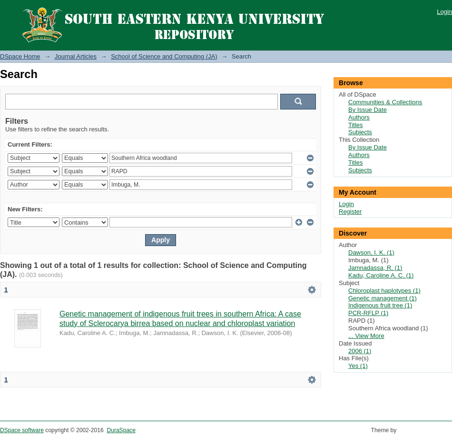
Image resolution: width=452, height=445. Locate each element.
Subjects (360, 132)
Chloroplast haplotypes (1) (384, 290)
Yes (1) (358, 365)
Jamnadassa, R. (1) (375, 267)
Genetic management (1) (382, 298)
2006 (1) (359, 351)
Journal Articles (76, 56)
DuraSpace (121, 430)
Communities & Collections (385, 102)
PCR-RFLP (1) (368, 312)
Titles (355, 125)
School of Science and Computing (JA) (164, 56)
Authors (359, 117)
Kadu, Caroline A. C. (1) (380, 275)
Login (444, 11)
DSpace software (22, 430)
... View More (366, 335)
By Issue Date (367, 109)
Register (350, 211)
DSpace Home (20, 56)
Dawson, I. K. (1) (371, 252)
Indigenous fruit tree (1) (380, 305)
